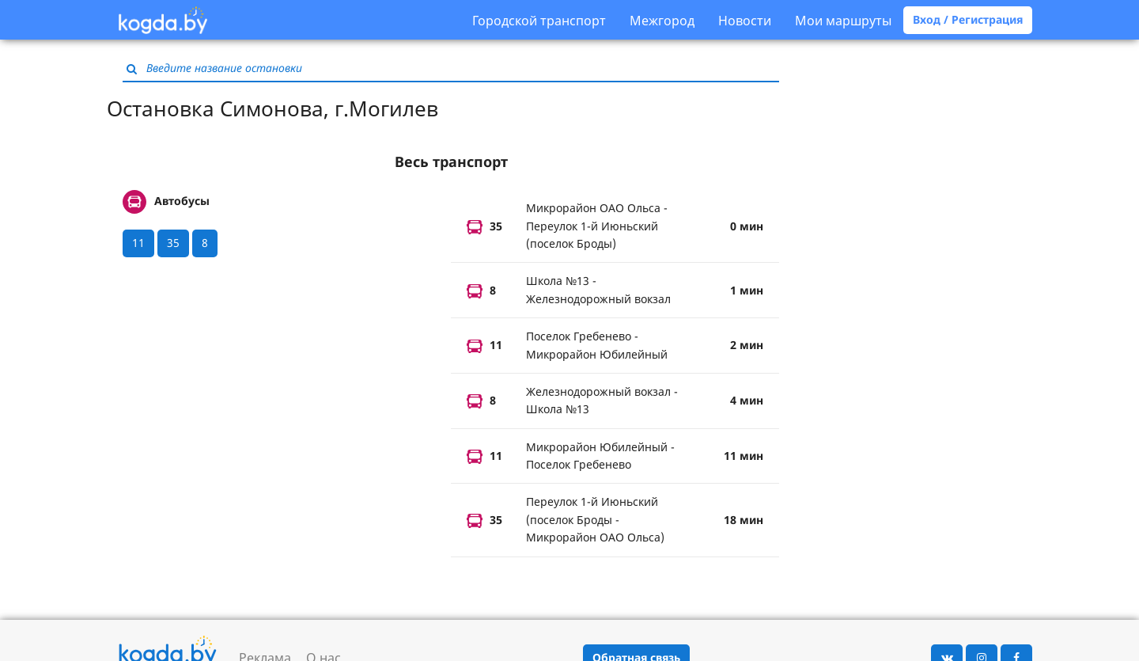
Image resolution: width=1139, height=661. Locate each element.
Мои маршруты (843, 20)
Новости (744, 20)
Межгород (662, 20)
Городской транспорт (539, 20)
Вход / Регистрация (968, 19)
